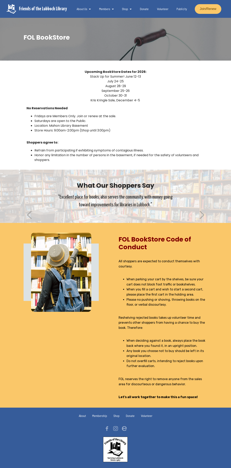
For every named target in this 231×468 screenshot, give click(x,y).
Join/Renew (208, 8)
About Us (82, 9)
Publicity (182, 9)
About (82, 416)
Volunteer (162, 9)
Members (104, 9)
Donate (144, 9)
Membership (99, 416)
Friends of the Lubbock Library (43, 9)
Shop (125, 9)
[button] (29, 215)
